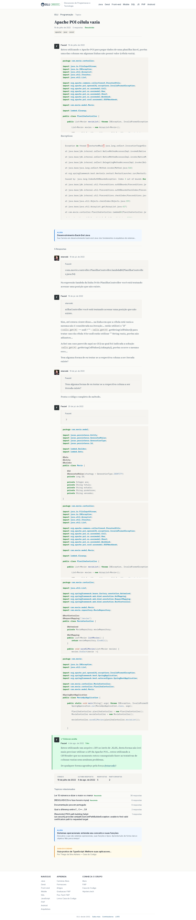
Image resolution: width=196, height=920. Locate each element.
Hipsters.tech (88, 891)
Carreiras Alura (63, 881)
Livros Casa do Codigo (66, 898)
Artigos (60, 888)
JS (138, 4)
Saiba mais (96, 917)
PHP (143, 4)
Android (151, 4)
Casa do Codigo (89, 888)
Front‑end (116, 4)
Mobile (126, 4)
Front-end (45, 888)
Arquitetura (45, 909)
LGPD (117, 917)
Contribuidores (108, 917)
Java (100, 4)
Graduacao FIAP (63, 891)
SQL (133, 4)
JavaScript (45, 898)
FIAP (84, 884)
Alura (84, 881)
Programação (66, 14)
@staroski (110, 765)
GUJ (56, 14)
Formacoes (61, 884)
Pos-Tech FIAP (63, 895)
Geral (107, 4)
